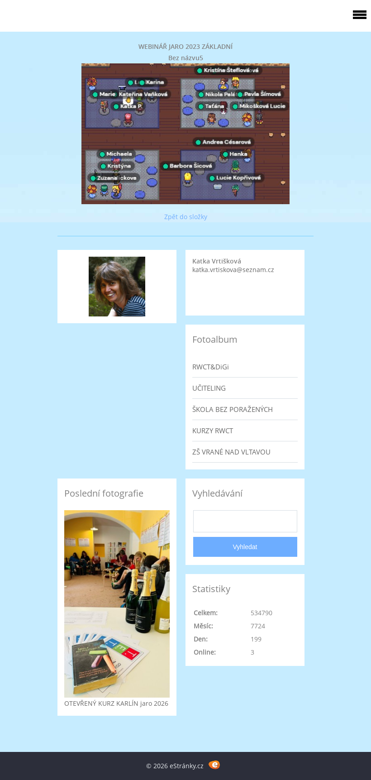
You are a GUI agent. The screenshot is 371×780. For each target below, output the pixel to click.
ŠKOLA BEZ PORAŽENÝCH (232, 409)
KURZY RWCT (212, 430)
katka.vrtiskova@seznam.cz (233, 269)
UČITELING (209, 387)
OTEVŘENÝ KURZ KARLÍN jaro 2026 (116, 703)
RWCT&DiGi (210, 366)
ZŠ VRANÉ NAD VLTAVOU (231, 451)
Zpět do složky (185, 216)
